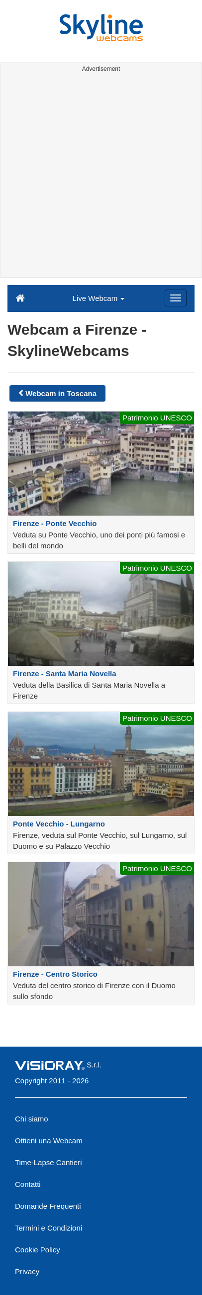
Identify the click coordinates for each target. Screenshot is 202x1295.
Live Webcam (99, 298)
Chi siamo (31, 1119)
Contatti (28, 1184)
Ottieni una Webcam (49, 1140)
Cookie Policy (37, 1249)
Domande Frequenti (48, 1206)
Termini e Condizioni (48, 1228)
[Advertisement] (101, 176)
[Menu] (176, 298)
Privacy (27, 1271)
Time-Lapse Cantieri (48, 1162)
